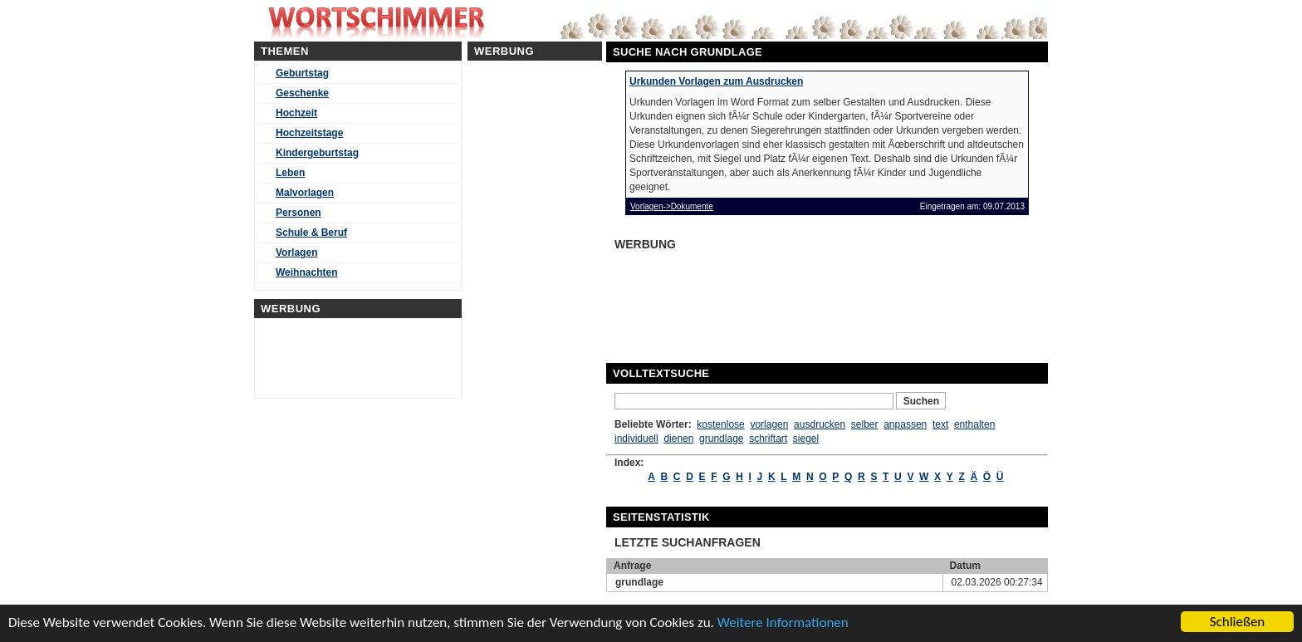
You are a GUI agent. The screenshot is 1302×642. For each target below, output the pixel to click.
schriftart (768, 438)
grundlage (721, 438)
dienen (678, 438)
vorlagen (769, 424)
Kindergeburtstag (317, 153)
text (940, 424)
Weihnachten (306, 272)
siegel (806, 438)
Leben (290, 173)
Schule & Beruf (311, 232)
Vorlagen (296, 252)
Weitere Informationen (783, 622)
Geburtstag (302, 73)
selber (865, 424)
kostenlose (720, 424)
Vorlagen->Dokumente (671, 206)
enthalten (974, 424)
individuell (636, 438)
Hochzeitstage (309, 133)
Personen (298, 212)
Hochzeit (296, 113)
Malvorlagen (305, 192)
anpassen (905, 424)
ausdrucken (819, 424)
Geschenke (302, 93)
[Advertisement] (742, 297)
